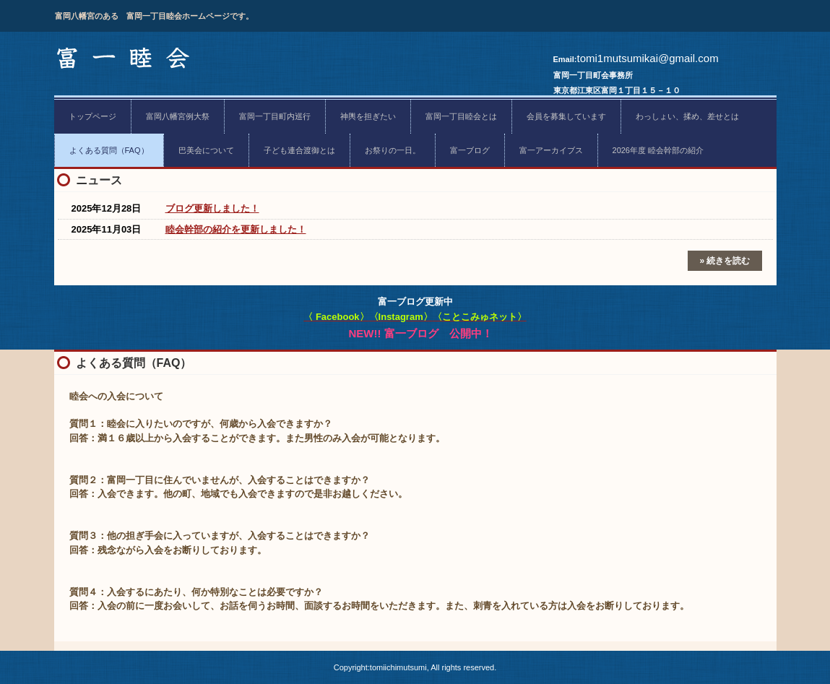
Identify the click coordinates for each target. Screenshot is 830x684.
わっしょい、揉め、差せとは (687, 116)
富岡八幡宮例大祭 (177, 116)
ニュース (99, 180)
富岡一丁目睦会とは (461, 116)
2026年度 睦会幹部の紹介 (658, 150)
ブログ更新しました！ (212, 208)
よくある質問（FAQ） (109, 150)
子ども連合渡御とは (299, 150)
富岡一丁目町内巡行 (275, 116)
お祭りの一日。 (392, 150)
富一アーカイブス (551, 150)
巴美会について (206, 150)
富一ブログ (470, 150)
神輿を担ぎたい (368, 116)
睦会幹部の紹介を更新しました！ (235, 229)
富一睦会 (125, 60)
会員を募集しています (566, 116)
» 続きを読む (724, 261)
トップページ (92, 116)
